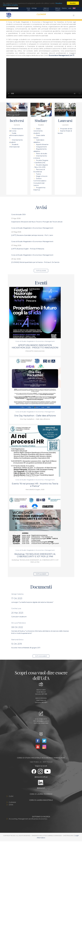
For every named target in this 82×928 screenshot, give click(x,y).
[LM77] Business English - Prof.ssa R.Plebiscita (27, 249)
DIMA (11, 805)
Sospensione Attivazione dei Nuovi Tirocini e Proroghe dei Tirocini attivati (36, 222)
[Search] (12, 8)
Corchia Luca (16, 608)
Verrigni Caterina (17, 594)
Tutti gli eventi (41, 574)
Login (70, 8)
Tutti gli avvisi (41, 270)
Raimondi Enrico (17, 640)
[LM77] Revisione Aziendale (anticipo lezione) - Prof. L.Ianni (32, 235)
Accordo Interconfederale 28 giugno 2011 (25, 648)
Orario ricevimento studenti (38, 131)
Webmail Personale (46, 9)
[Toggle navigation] (73, 15)
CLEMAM (12, 802)
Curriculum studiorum (19, 617)
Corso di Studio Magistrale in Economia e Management (32, 228)
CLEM (11, 796)
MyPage (34, 8)
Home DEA (28, 9)
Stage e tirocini (41, 176)
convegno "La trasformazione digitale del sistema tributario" (32, 602)
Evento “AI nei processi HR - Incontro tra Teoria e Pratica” (35, 484)
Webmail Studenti (57, 9)
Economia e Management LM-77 (61, 55)
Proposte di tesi (66, 129)
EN (74, 8)
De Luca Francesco (18, 623)
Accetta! (73, 3)
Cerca (9, 10)
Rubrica (64, 8)
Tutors (38, 174)
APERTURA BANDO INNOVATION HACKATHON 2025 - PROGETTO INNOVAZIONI (35, 346)
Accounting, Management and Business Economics (28, 819)
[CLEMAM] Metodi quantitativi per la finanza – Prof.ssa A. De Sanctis (35, 262)
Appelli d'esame (42, 144)
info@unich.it (43, 719)
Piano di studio (41, 153)
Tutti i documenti (41, 656)
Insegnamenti (41, 147)
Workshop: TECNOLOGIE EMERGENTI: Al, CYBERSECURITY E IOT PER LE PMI (35, 555)
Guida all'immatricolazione (16, 135)
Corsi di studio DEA (18, 214)
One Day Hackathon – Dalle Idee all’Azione (35, 415)
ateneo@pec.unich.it (43, 721)
